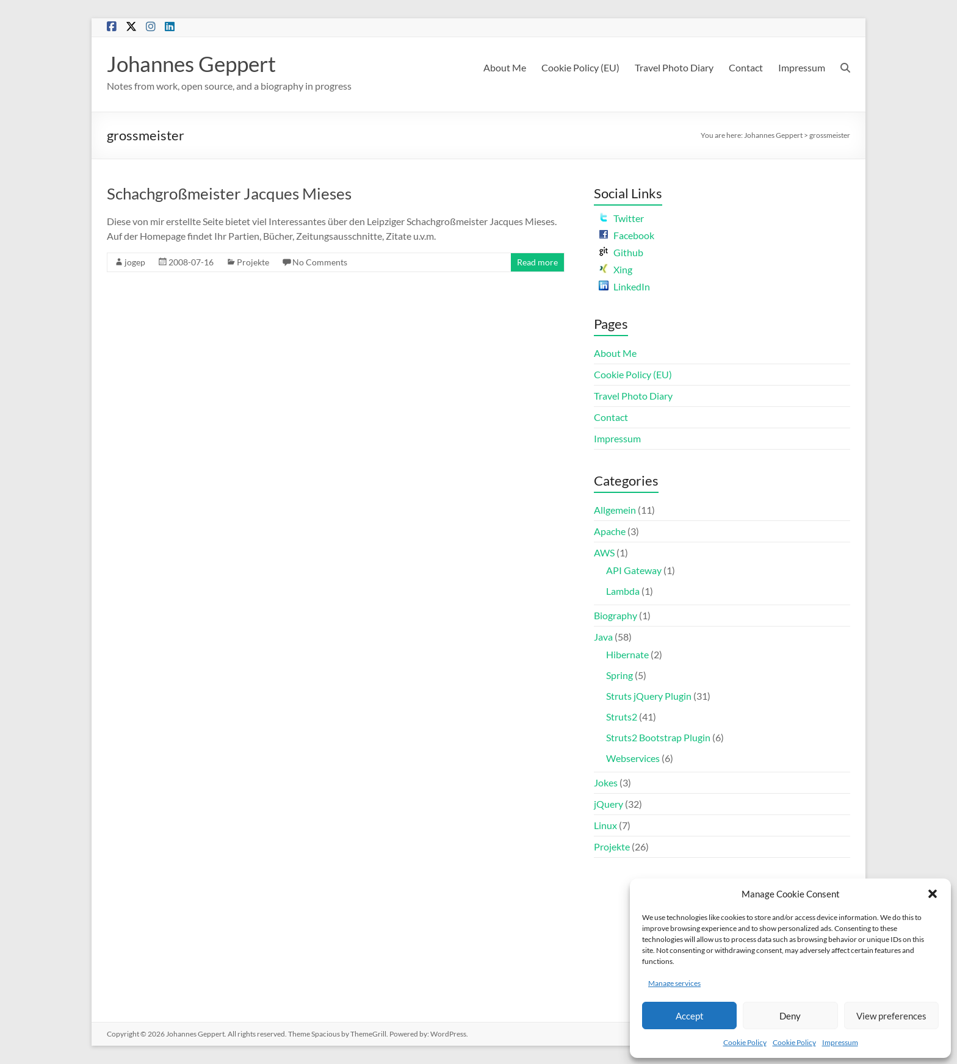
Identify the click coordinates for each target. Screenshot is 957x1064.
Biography (615, 615)
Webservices (633, 758)
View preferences (891, 1015)
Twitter (621, 218)
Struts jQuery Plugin (649, 696)
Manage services (674, 983)
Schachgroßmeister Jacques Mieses (229, 193)
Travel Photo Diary (674, 67)
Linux (605, 825)
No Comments (319, 262)
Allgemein (615, 510)
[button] (932, 894)
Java (603, 636)
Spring (619, 675)
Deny (790, 1015)
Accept (690, 1015)
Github (621, 252)
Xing (615, 269)
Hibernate (627, 654)
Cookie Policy (745, 1042)
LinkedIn (624, 286)
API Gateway (634, 570)
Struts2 (621, 716)
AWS (604, 552)
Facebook (626, 235)
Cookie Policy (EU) (580, 67)
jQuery (608, 804)
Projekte (253, 262)
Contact (746, 67)
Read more (537, 262)
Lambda (623, 591)
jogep (135, 262)
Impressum (840, 1042)
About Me (504, 67)
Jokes (606, 782)
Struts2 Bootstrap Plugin (658, 737)
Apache (610, 531)
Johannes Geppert (195, 63)
